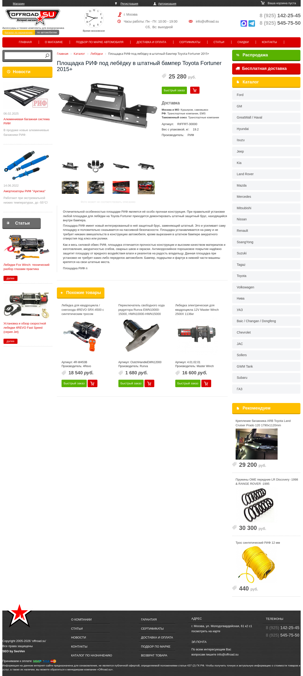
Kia (239, 163)
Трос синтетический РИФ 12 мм (258, 542)
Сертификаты (189, 42)
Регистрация (129, 3)
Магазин (18, 3)
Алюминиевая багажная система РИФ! (26, 121)
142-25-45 (280, 15)
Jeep (240, 151)
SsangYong (245, 242)
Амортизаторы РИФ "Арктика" (24, 191)
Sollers (242, 355)
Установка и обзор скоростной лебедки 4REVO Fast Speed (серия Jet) (24, 328)
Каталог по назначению (19, 32)
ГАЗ (239, 389)
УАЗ (240, 310)
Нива (240, 298)
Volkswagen (245, 287)
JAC (240, 344)
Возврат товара (154, 655)
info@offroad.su (207, 21)
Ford (240, 95)
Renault (242, 230)
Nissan (242, 219)
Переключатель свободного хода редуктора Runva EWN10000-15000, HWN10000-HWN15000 (141, 310)
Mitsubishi (244, 208)
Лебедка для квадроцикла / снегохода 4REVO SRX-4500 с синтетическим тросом (83, 310)
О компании (81, 619)
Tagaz (241, 264)
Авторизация (167, 3)
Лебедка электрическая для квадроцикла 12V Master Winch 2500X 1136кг (197, 310)
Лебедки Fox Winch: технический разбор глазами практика (26, 267)
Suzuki (242, 253)
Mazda (242, 185)
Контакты (269, 42)
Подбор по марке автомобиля (100, 42)
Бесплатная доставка (261, 68)
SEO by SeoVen (13, 651)
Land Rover (245, 174)
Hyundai (243, 129)
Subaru (242, 377)
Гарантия (149, 619)
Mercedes (244, 196)
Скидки (243, 42)
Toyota (241, 276)
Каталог (251, 82)
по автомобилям (47, 32)
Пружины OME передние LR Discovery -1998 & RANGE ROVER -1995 (267, 482)
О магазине (54, 42)
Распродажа (252, 55)
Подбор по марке (155, 646)
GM (239, 106)
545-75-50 (280, 23)
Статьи (218, 42)
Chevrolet (244, 332)
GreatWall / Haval (249, 117)
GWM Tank (245, 366)
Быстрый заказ (174, 90)
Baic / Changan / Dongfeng (256, 321)
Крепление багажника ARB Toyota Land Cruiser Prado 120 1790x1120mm (263, 423)
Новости (21, 71)
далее (10, 278)
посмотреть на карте (205, 631)
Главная (25, 42)
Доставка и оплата (151, 42)
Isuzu (240, 140)
